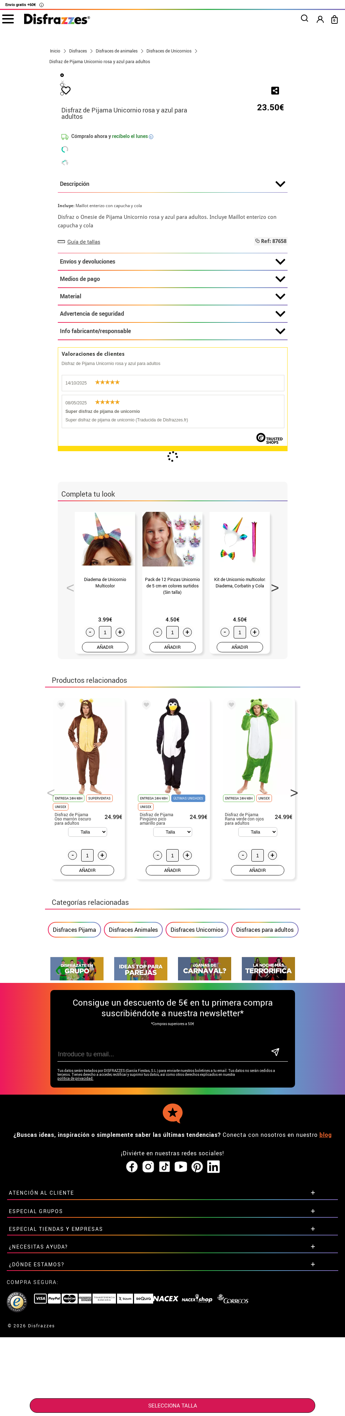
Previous (67, 752)
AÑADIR (105, 814)
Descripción (172, 351)
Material (172, 463)
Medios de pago (172, 446)
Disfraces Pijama (74, 1097)
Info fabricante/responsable (172, 498)
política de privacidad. (75, 1246)
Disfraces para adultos (265, 1097)
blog (325, 1302)
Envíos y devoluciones (172, 429)
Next (272, 752)
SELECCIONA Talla (172, 1405)
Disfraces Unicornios (197, 1097)
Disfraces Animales (133, 1097)
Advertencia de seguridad (172, 481)
